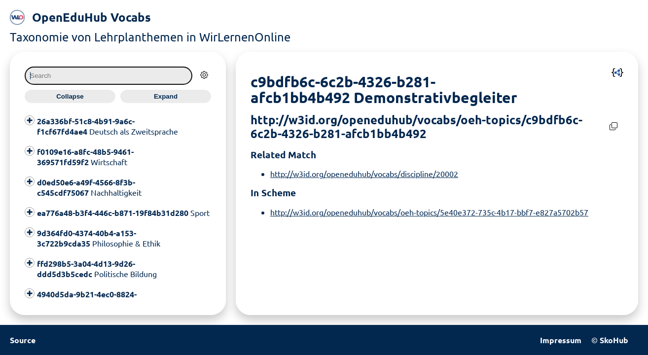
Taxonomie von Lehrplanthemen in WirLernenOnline (150, 37)
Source (23, 340)
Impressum (560, 340)
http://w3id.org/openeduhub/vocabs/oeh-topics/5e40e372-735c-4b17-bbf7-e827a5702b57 (429, 212)
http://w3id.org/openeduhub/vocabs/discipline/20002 (364, 173)
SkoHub (614, 340)
